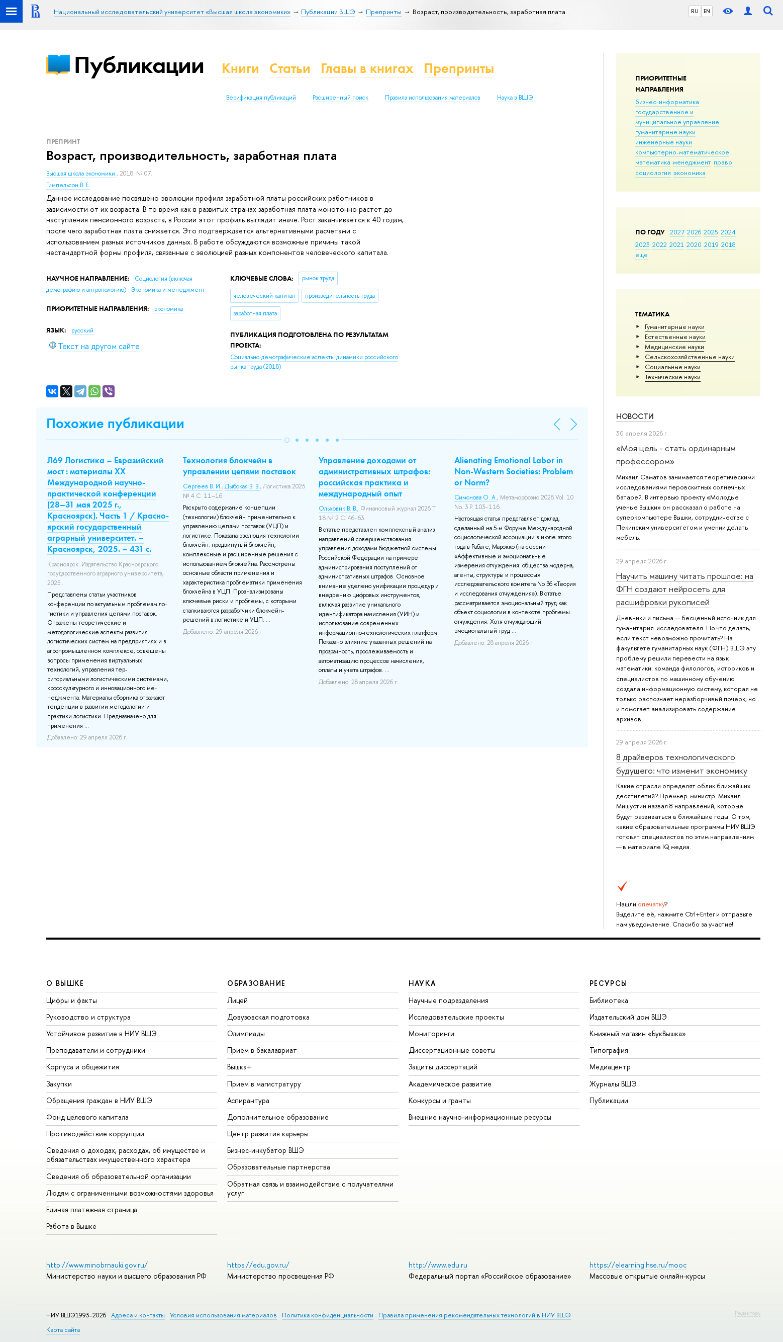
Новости (635, 416)
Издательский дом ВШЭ (628, 1017)
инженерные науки (663, 141)
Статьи (290, 68)
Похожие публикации (115, 423)
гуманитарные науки (665, 131)
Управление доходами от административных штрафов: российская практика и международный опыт (374, 477)
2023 (642, 244)
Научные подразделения (448, 1000)
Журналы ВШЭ (613, 1083)
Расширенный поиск (340, 98)
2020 (694, 244)
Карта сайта (63, 1329)
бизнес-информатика (667, 101)
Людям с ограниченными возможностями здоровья (130, 1193)
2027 (677, 231)
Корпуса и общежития (82, 1066)
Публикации (139, 64)
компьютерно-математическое (682, 151)
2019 (711, 244)
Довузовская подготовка (268, 1017)
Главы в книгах (367, 68)
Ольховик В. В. (338, 509)
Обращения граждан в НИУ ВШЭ (99, 1100)
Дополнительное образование (278, 1117)
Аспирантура (248, 1100)
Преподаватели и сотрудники (95, 1050)
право (723, 161)
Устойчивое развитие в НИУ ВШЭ (101, 1033)
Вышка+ (239, 1066)
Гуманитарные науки (675, 326)
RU (695, 11)
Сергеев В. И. (202, 486)
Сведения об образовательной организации (118, 1176)
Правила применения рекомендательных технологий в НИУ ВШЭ (474, 1315)
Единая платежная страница (91, 1209)
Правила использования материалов (432, 98)
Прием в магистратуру (264, 1083)
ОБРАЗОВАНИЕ (256, 983)
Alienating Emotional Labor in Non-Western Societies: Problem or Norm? (513, 471)
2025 (711, 231)
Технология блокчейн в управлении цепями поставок (239, 466)
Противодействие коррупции (95, 1133)
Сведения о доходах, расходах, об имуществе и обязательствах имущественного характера (125, 1154)
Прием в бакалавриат (262, 1050)
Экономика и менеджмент (168, 290)
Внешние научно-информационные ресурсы (480, 1117)
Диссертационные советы (452, 1050)
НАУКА (422, 983)
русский (82, 330)
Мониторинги (431, 1033)
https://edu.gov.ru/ (258, 1265)
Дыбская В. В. (242, 486)
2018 (728, 244)
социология (653, 172)
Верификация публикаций (261, 98)
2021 (676, 244)
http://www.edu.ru (438, 1265)
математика (652, 161)
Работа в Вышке (71, 1226)
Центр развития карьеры (268, 1133)
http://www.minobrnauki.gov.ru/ (97, 1265)
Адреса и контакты (138, 1315)
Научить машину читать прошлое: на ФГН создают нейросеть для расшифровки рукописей (684, 589)
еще (641, 254)
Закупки (59, 1083)
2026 (694, 231)
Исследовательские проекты (456, 1017)
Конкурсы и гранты (440, 1100)
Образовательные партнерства (278, 1166)
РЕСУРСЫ (609, 983)
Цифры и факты (71, 1000)
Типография (609, 1050)
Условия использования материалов (223, 1315)
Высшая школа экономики (81, 174)
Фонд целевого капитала (87, 1117)
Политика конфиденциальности (327, 1315)
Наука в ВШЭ (515, 98)
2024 (728, 231)
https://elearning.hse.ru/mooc (638, 1265)
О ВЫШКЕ (65, 983)
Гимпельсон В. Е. (68, 185)
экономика (689, 172)
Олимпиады (246, 1033)
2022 (659, 244)
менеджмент (692, 161)
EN (707, 11)
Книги (240, 68)
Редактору (747, 1312)
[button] (287, 440)
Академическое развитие (450, 1083)
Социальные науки (673, 366)
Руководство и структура (88, 1017)
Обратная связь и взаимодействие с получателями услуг (310, 1188)
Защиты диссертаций (443, 1066)
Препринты (459, 68)
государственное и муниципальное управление (677, 116)
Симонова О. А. (475, 497)
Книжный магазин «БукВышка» (638, 1033)
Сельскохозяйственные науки (690, 356)
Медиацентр (610, 1066)
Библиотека (609, 1000)
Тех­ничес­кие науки (673, 376)
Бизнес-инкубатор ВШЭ (265, 1150)
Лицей (237, 1000)
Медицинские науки (674, 346)
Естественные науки (675, 336)
